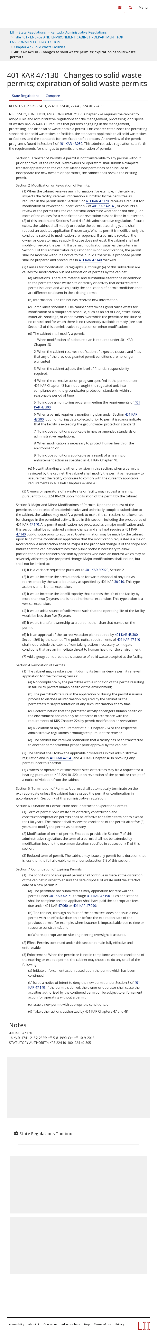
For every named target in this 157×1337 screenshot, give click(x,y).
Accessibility (16, 1324)
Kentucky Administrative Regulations (78, 32)
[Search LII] (130, 7)
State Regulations (32, 32)
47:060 (63, 905)
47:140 (34, 524)
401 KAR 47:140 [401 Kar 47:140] (103, 206)
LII (12, 32)
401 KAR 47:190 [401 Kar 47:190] (98, 896)
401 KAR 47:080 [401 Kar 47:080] (70, 143)
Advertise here (70, 1324)
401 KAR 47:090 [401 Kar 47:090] (84, 905)
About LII (33, 1324)
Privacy (120, 1324)
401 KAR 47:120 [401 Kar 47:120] (97, 201)
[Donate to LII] (120, 7)
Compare (53, 95)
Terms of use (102, 1324)
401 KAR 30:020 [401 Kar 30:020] (96, 570)
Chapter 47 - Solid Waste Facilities (39, 47)
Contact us (50, 1324)
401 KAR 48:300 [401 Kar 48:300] (126, 634)
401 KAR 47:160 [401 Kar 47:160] (60, 896)
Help (87, 1324)
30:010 (119, 581)
